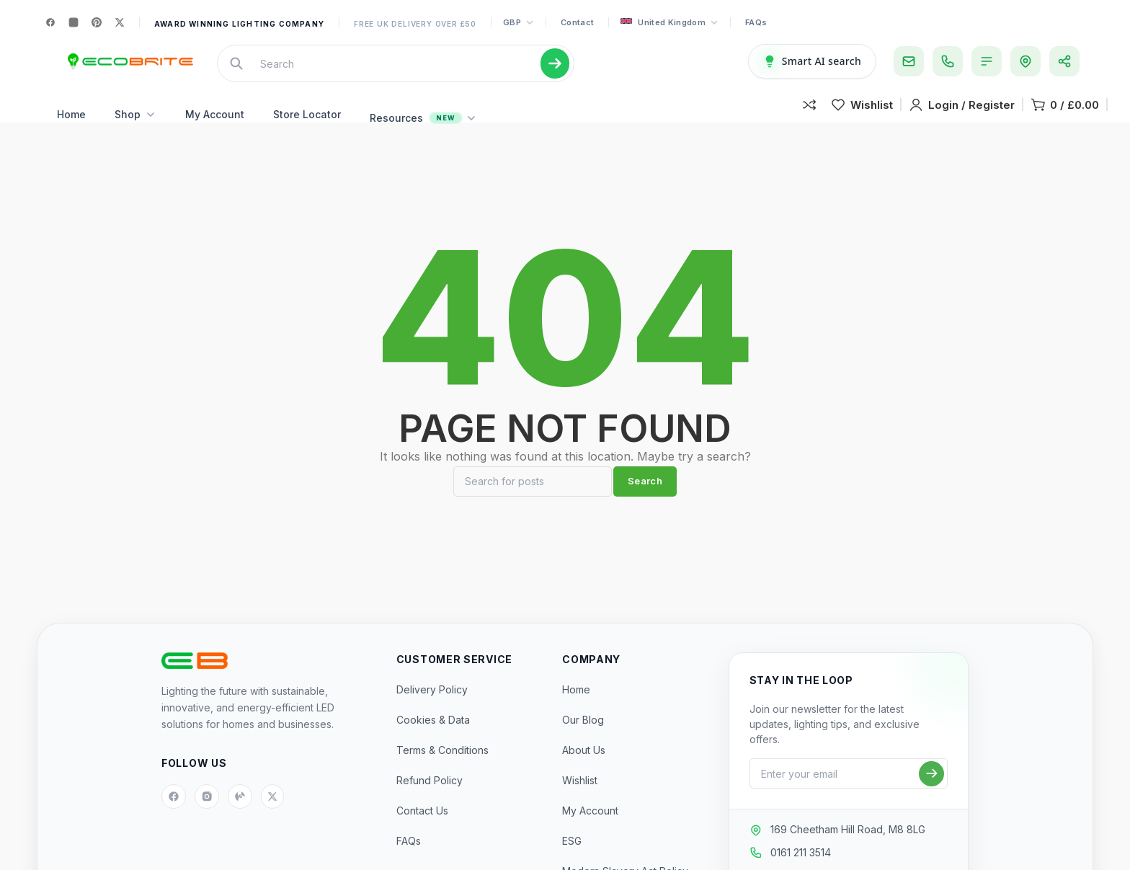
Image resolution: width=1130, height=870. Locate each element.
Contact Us (422, 832)
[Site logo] (128, 68)
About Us (583, 771)
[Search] (532, 503)
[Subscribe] (931, 795)
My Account (214, 129)
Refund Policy (429, 802)
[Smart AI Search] (812, 68)
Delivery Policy (432, 711)
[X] (119, 22)
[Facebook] (50, 22)
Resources (423, 132)
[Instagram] (73, 22)
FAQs (756, 22)
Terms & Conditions (442, 771)
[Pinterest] (96, 22)
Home (71, 129)
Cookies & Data (433, 741)
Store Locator (307, 129)
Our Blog (583, 741)
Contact (577, 22)
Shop (135, 129)
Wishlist (579, 802)
